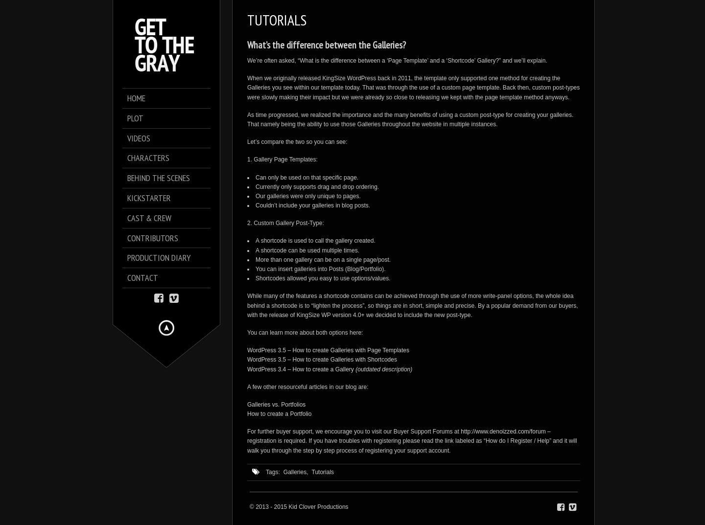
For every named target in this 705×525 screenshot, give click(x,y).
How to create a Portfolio (279, 414)
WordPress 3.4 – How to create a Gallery (300, 369)
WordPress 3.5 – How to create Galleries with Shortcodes (322, 359)
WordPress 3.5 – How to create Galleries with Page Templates (328, 350)
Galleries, (295, 472)
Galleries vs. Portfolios (276, 404)
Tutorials (323, 472)
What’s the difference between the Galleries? (326, 45)
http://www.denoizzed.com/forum (503, 431)
